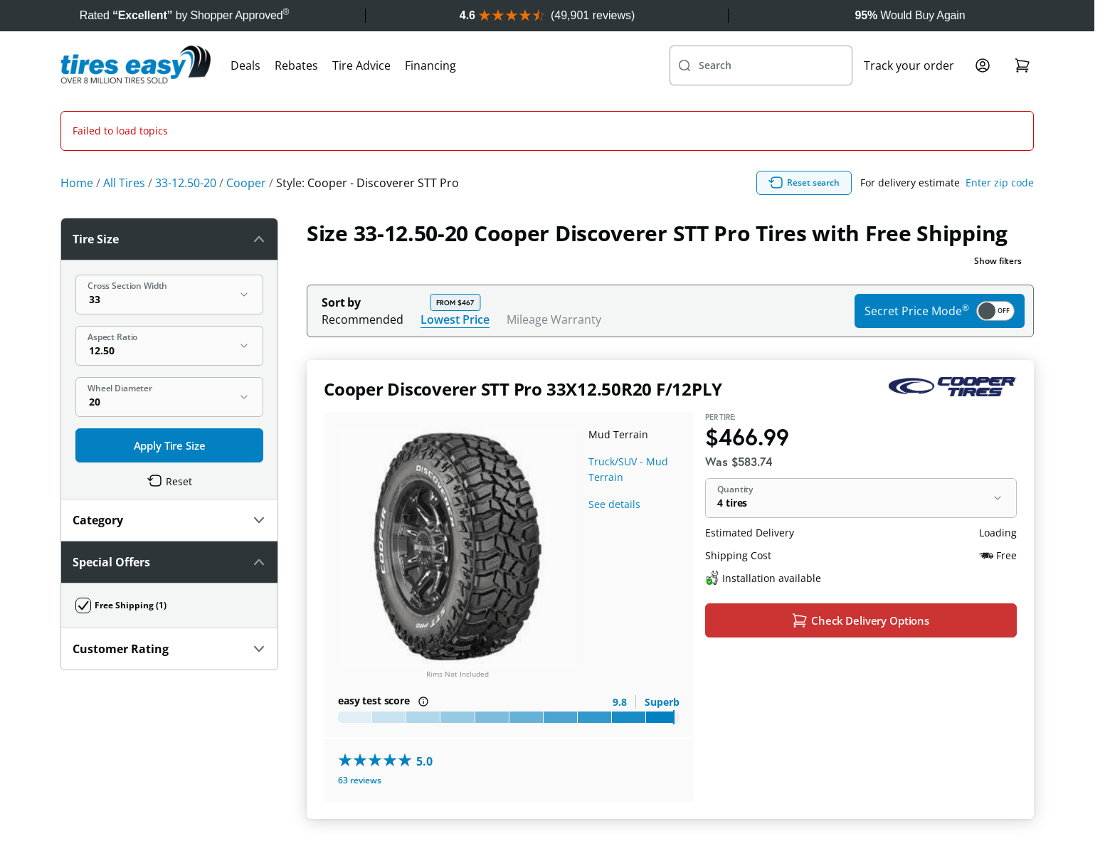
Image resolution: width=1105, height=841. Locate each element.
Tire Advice (361, 65)
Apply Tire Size (170, 383)
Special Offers (169, 499)
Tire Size (169, 176)
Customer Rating (169, 586)
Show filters (998, 198)
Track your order (909, 65)
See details (614, 441)
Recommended (362, 257)
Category (169, 457)
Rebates (296, 65)
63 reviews (359, 718)
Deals (245, 65)
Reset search (804, 120)
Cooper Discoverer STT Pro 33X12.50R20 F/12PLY (523, 326)
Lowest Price (455, 256)
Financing (430, 65)
